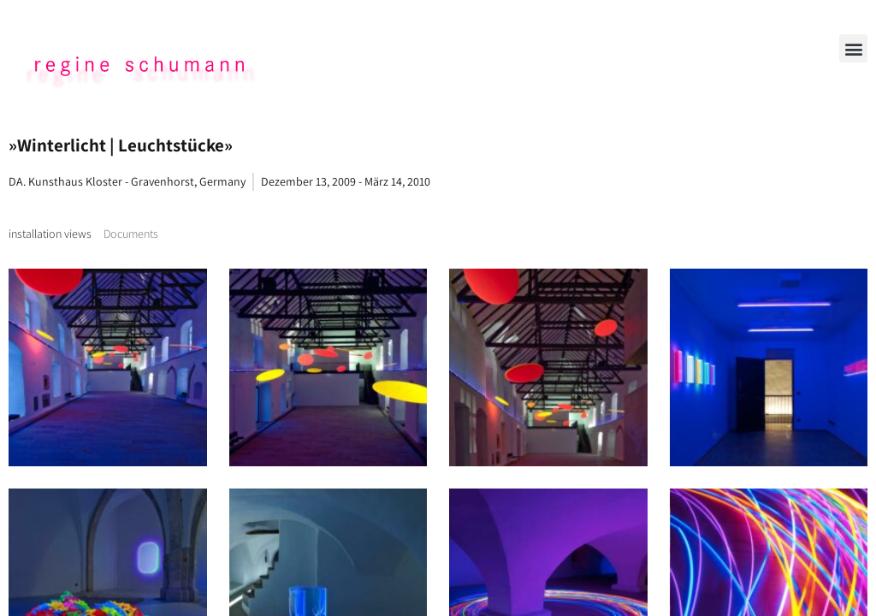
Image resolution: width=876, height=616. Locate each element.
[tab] (50, 234)
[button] (853, 48)
